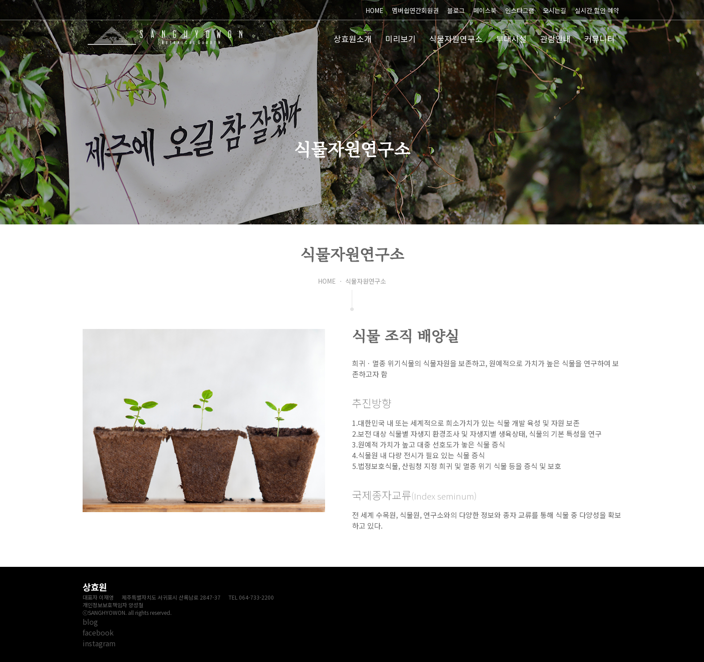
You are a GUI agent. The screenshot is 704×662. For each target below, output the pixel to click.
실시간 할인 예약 (597, 10)
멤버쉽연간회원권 (415, 10)
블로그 (456, 10)
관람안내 (555, 38)
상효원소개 (353, 38)
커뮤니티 (599, 38)
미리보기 (400, 38)
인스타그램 (519, 10)
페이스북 (485, 10)
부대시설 (511, 38)
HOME (374, 10)
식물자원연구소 (456, 38)
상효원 (165, 36)
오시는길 (554, 10)
